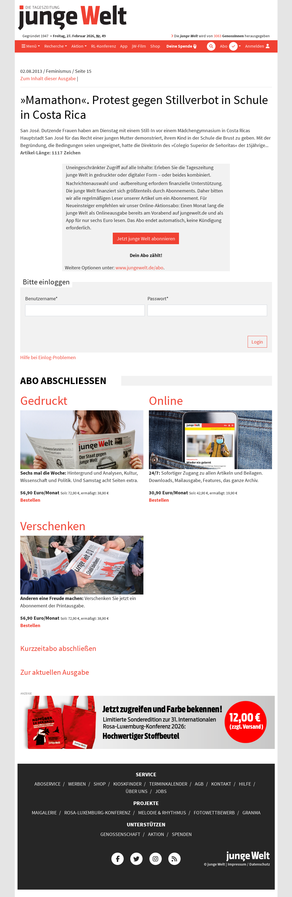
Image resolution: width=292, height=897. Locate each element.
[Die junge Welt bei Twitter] (136, 858)
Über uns (137, 791)
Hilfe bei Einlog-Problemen (48, 357)
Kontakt (221, 784)
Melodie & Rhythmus (162, 812)
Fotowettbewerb (214, 812)
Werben (77, 784)
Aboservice (47, 784)
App (124, 46)
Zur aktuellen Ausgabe (54, 672)
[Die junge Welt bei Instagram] (155, 858)
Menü (29, 46)
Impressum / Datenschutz (249, 864)
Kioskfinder (127, 784)
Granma (251, 812)
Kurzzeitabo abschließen (58, 648)
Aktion (77, 46)
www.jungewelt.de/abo (139, 267)
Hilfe (245, 784)
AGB (199, 784)
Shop (155, 46)
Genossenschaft (120, 834)
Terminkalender (168, 784)
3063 (217, 36)
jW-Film (139, 46)
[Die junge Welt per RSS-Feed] (174, 858)
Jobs (161, 791)
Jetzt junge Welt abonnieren (146, 238)
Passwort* (158, 298)
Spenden (182, 834)
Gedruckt (43, 400)
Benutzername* (41, 298)
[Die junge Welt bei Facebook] (117, 858)
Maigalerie (44, 812)
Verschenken (53, 525)
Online (166, 400)
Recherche (54, 46)
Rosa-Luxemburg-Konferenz (97, 812)
